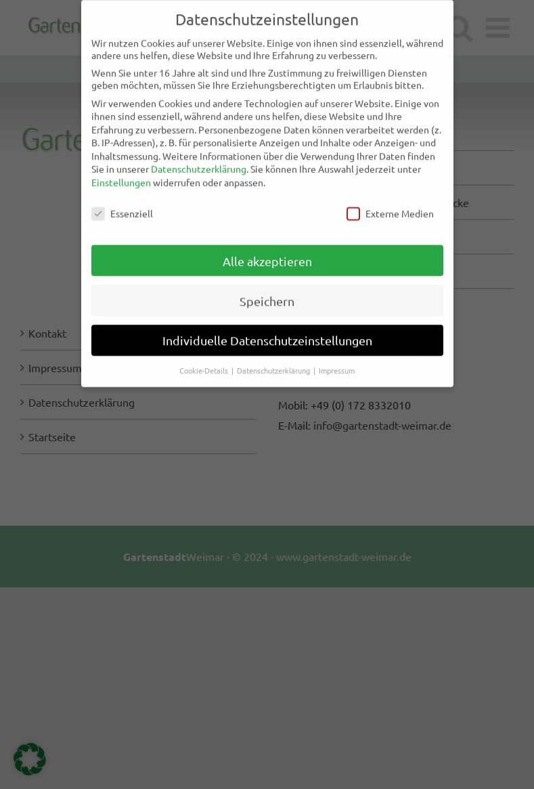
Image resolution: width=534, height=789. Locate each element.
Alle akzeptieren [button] (267, 254)
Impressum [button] (337, 364)
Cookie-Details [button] (204, 364)
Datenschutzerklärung (198, 162)
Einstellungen (121, 176)
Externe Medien (390, 206)
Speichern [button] (267, 294)
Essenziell (122, 206)
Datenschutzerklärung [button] (274, 364)
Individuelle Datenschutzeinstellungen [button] (267, 334)
